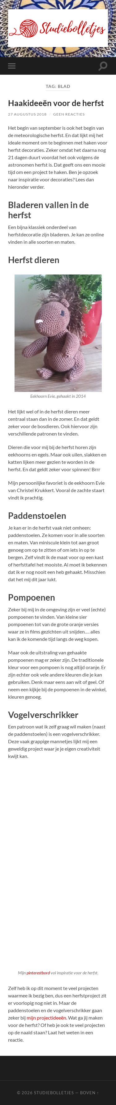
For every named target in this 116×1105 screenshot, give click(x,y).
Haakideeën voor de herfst (56, 103)
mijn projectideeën (46, 1017)
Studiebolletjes (54, 1092)
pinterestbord (39, 972)
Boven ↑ (89, 1092)
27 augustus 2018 (27, 114)
